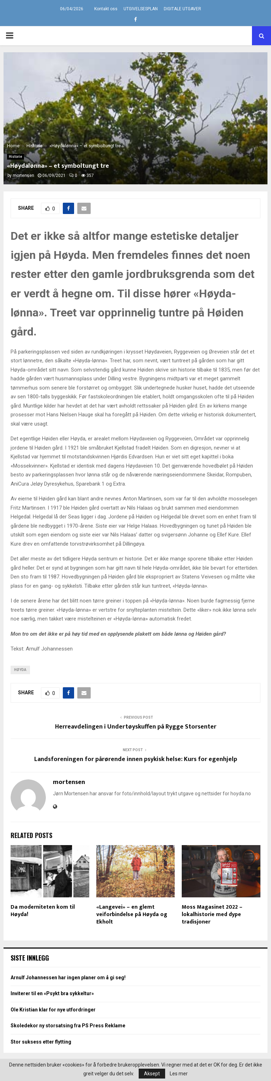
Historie (15, 157)
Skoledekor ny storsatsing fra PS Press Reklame (68, 1025)
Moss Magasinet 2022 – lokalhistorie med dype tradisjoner (212, 914)
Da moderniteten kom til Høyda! (43, 910)
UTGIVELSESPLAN (141, 8)
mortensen (23, 175)
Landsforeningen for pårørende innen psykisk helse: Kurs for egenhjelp (135, 759)
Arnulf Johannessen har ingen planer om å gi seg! (68, 977)
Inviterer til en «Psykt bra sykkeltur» (52, 993)
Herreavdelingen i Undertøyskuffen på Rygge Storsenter (135, 726)
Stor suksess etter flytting (41, 1042)
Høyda (20, 670)
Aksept (152, 1073)
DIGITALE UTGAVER (182, 8)
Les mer (179, 1073)
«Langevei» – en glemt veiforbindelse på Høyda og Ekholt (131, 914)
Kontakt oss (106, 8)
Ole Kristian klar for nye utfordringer (53, 1009)
